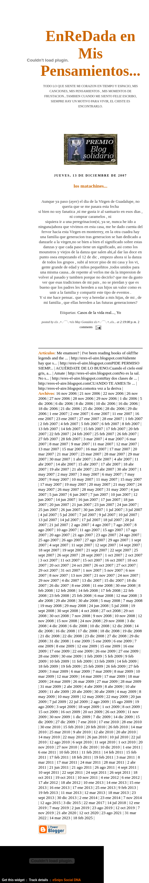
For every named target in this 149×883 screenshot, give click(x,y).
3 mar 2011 (125, 757)
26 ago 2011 (105, 767)
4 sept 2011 (127, 767)
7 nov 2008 (81, 615)
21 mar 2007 (67, 454)
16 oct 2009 (70, 711)
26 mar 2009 (83, 681)
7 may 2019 (59, 807)
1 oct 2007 (113, 555)
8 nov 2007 (58, 575)
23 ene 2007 (66, 418)
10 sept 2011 (48, 772)
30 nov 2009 (59, 716)
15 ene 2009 (110, 646)
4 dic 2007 (70, 580)
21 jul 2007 (58, 524)
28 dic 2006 (115, 408)
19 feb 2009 (70, 666)
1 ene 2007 (58, 413)
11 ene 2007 (122, 413)
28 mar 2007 (114, 454)
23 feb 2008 (59, 595)
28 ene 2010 (132, 721)
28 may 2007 (92, 489)
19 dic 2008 (132, 630)
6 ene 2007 (100, 413)
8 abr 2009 (113, 686)
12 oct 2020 (88, 812)
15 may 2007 (131, 479)
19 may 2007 (75, 484)
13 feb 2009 (104, 661)
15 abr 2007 (88, 464)
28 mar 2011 (114, 762)
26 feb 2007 (127, 433)
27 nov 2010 (67, 747)
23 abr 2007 (104, 469)
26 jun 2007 (70, 509)
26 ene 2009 (105, 651)
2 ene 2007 (79, 413)
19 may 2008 (51, 605)
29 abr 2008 (65, 600)
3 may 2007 (89, 474)
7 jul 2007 (87, 514)
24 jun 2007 (127, 504)
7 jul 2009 (57, 701)
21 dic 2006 (70, 408)
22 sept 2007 (120, 550)
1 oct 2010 (127, 742)
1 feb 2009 (93, 656)
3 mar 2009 (58, 671)
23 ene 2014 (110, 797)
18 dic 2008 (109, 630)
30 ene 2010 (50, 726)
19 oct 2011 (65, 777)
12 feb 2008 (65, 590)
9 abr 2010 (82, 732)
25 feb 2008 (81, 595)
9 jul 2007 (107, 514)
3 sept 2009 (65, 706)
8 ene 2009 (65, 646)
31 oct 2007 (70, 570)
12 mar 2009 (67, 676)
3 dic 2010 (88, 747)
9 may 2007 (59, 479)
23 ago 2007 (106, 534)
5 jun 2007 (58, 494)
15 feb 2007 (93, 428)
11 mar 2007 (103, 443)
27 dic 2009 (65, 721)
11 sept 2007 (81, 545)
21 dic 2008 (49, 636)
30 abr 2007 (127, 469)
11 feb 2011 (91, 752)
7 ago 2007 (122, 524)
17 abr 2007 (110, 464)
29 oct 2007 (48, 570)
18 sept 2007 (48, 550)
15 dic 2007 (114, 580)
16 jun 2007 (88, 499)
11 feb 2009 (81, 661)
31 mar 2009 (50, 686)
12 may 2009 (92, 696)
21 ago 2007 (83, 534)
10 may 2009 (68, 696)
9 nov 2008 (102, 615)
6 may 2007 (111, 474)
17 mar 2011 (67, 762)
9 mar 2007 (80, 443)
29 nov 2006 (106, 398)
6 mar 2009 (80, 671)
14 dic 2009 (123, 716)
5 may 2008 (110, 600)
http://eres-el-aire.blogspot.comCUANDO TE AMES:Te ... (86, 383)
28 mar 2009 (131, 681)
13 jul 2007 (47, 519)
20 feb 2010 (95, 726)
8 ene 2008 (81, 585)
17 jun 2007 (110, 499)
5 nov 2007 (113, 570)
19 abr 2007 (59, 469)
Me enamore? (68, 353)
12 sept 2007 (105, 545)
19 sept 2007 (72, 550)
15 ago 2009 (122, 701)
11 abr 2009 (59, 691)
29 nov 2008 (113, 620)
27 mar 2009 (107, 681)
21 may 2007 (124, 484)
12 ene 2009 (87, 646)
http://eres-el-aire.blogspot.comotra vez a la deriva (79, 388)
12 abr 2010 (103, 732)
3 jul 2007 (134, 509)
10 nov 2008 (125, 615)
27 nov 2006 (59, 398)
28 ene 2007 (112, 418)
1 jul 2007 (114, 509)
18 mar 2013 (118, 792)
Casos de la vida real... (96, 312)
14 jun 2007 (65, 499)
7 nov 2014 (132, 797)
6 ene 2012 (131, 777)
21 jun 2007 (81, 504)
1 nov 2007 (92, 570)
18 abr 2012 (70, 782)
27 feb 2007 (48, 438)
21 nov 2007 (104, 575)
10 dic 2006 (105, 403)
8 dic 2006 (84, 403)
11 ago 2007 (90, 529)
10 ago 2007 (66, 529)
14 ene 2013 (116, 782)
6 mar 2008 (104, 595)
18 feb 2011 (81, 757)
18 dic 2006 (48, 408)
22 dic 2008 (72, 636)
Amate (59, 373)
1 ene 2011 (131, 747)
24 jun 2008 (99, 605)
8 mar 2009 (123, 671)
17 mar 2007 (119, 449)
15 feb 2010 (73, 726)
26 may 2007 (68, 489)
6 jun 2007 (79, 494)
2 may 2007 (67, 474)
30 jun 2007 (93, 509)
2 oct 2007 (133, 555)
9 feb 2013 (127, 787)
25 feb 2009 (93, 666)
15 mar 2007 (72, 449)
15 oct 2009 (48, 711)
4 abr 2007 (123, 459)
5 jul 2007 (68, 514)
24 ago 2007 (129, 534)
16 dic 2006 (128, 403)
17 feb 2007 (116, 428)
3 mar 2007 (92, 438)
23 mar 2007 (90, 454)
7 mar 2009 (102, 671)
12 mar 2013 (94, 792)
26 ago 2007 (71, 540)
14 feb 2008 (88, 590)
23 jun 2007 (104, 504)
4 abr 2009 (93, 686)
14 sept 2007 (129, 545)
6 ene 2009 (123, 641)
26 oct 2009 (115, 711)
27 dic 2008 (116, 636)
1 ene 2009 (81, 641)
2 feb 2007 (49, 423)
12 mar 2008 (126, 595)
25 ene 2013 (105, 787)
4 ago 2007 (101, 524)
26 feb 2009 (116, 666)
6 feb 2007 (110, 423)
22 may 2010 (73, 737)
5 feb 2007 (90, 423)
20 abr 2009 (81, 691)
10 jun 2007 (120, 494)
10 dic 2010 (110, 747)
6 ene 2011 (47, 752)
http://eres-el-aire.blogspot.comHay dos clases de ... (94, 378)
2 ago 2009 (99, 701)
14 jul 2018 (116, 802)
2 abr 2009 (73, 686)
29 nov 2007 (48, 580)
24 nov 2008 (90, 620)
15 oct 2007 (92, 560)
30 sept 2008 (67, 610)
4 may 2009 (126, 691)
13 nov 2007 (81, 575)
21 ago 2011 (81, 767)
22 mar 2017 (94, 802)
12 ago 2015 (50, 802)
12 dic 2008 (122, 625)
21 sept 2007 (96, 550)
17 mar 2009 (114, 676)
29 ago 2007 (118, 540)
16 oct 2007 (114, 560)
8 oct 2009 (131, 706)
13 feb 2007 (48, 428)
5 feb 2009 (113, 656)
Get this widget (13, 880)
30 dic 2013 (66, 797)
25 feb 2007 (104, 433)
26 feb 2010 (118, 726)
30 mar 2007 (59, 459)
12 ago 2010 (59, 742)
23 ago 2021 (112, 812)
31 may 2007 (117, 489)
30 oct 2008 (59, 615)
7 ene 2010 (87, 721)
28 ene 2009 (48, 656)
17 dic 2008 (87, 630)
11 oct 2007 (70, 560)
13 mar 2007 (48, 449)
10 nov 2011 (88, 777)
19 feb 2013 (48, 792)
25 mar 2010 (59, 732)
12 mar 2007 (126, 443)
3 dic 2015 (72, 802)
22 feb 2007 (59, 433)
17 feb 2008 (110, 590)
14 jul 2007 (69, 519)
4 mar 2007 (114, 438)
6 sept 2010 (82, 742)
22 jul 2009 (78, 701)
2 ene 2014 (88, 797)
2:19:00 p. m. (128, 322)
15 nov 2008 (67, 620)
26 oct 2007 (103, 565)
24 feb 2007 (81, 433)
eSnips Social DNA (67, 880)
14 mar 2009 (90, 676)
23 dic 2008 (94, 636)
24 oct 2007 (81, 565)
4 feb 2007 (69, 423)
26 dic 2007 (59, 585)
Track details (38, 880)
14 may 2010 (49, 737)
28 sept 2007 (91, 555)
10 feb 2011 (69, 752)
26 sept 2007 (67, 555)
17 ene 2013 (82, 787)
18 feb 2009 (48, 666)
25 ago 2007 (48, 540)
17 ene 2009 (59, 651)
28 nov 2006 (83, 398)
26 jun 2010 (97, 737)
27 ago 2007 (95, 540)
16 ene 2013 (59, 787)
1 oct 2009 (111, 706)
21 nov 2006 (90, 393)
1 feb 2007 (134, 418)
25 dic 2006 (92, 408)
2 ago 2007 (80, 524)
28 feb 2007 (70, 438)
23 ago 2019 (102, 807)
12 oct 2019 (125, 807)
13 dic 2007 (91, 580)
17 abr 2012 (48, 782)
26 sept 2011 (119, 772)
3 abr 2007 (102, 459)
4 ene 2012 (110, 777)
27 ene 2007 (89, 418)
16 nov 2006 (66, 393)
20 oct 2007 (59, 565)
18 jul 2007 (112, 519)
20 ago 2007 (59, 534)
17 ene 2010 (109, 721)
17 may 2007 (51, 484)
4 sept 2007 (58, 545)
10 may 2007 (82, 479)
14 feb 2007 (70, 428)
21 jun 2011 (59, 767)
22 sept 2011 (72, 772)
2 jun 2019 (81, 807)
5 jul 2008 (119, 605)
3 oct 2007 (49, 560)
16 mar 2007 (96, 449)
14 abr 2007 (65, 464)
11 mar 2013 (71, 792)
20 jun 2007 (59, 504)
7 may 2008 (132, 600)
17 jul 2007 (91, 519)
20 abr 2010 (126, 732)
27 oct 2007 (126, 565)
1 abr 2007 (82, 459)
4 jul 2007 (48, 514)
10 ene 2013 (93, 782)
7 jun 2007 (99, 494)
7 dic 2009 (101, 716)
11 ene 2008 (103, 585)
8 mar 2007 (58, 443)
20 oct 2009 (92, 711)
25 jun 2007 (48, 509)
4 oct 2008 (89, 610)
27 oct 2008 (111, 610)
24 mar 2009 (59, 681)
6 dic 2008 (78, 625)
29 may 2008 (75, 605)
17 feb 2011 (59, 757)
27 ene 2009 (128, 651)
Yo (118, 312)
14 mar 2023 (59, 817)
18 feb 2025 (83, 817)
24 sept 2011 (96, 772)
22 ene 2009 (82, 651)
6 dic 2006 (64, 403)
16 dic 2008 (65, 630)
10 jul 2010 (118, 737)
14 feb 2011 (113, 752)
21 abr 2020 (66, 812)
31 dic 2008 (59, 641)
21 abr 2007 (81, 469)
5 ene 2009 (102, 641)
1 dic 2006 (128, 398)
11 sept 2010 (105, 742)
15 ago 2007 (112, 529)
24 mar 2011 (90, 762)
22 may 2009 (117, 696)
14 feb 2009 (126, 661)
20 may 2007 (99, 484)
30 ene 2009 (71, 656)
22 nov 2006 (113, 393)
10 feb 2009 (59, 661)
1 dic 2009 (81, 716)
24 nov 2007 (128, 575)
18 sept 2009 (88, 706)
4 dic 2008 (58, 625)
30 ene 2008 (125, 585)
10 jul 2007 (127, 514)
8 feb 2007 (131, 423)
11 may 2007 (106, 479)
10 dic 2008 (99, 625)
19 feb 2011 (104, 757)
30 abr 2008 (88, 600)
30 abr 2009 (104, 691)
